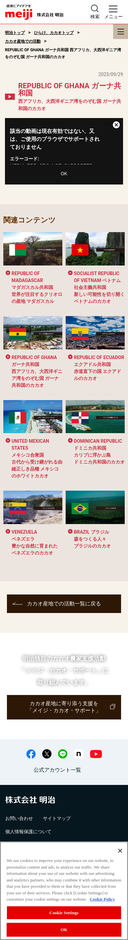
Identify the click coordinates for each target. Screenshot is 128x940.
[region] (64, 890)
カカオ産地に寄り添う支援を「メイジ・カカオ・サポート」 (64, 707)
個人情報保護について (28, 831)
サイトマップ (57, 818)
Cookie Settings (64, 912)
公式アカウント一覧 (57, 770)
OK (64, 173)
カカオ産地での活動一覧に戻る (64, 603)
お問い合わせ (19, 818)
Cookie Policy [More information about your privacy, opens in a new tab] (102, 899)
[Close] (120, 850)
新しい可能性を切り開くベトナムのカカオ (99, 287)
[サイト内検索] (95, 12)
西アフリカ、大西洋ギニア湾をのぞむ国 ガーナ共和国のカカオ (37, 371)
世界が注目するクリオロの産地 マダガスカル (37, 287)
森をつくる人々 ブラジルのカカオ (92, 539)
